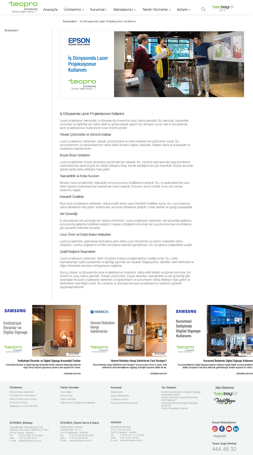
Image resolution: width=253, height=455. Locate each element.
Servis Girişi (66, 396)
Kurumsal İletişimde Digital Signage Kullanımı (179, 404)
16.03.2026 (246, 354)
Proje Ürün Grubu (19, 403)
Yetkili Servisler (68, 399)
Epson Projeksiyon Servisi (174, 408)
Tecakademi (69, 21)
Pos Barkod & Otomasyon (23, 396)
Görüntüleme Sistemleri (22, 392)
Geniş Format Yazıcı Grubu (23, 399)
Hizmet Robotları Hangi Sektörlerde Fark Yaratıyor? (179, 398)
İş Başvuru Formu (120, 399)
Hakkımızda (117, 392)
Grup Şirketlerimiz (120, 396)
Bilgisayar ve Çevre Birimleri (24, 406)
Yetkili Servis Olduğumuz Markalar (77, 403)
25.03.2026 (73, 354)
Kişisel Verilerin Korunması (124, 403)
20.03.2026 (159, 354)
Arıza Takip (65, 392)
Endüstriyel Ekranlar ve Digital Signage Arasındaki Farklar (181, 393)
